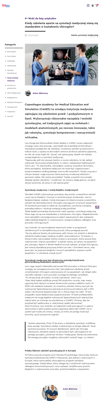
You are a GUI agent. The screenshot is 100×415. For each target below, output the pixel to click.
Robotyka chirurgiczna (14, 102)
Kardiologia (11, 61)
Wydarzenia (11, 111)
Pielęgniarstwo (12, 97)
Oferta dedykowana (14, 93)
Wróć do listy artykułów (40, 18)
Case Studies (11, 56)
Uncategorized (12, 107)
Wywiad (10, 116)
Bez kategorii (11, 51)
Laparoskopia (11, 65)
